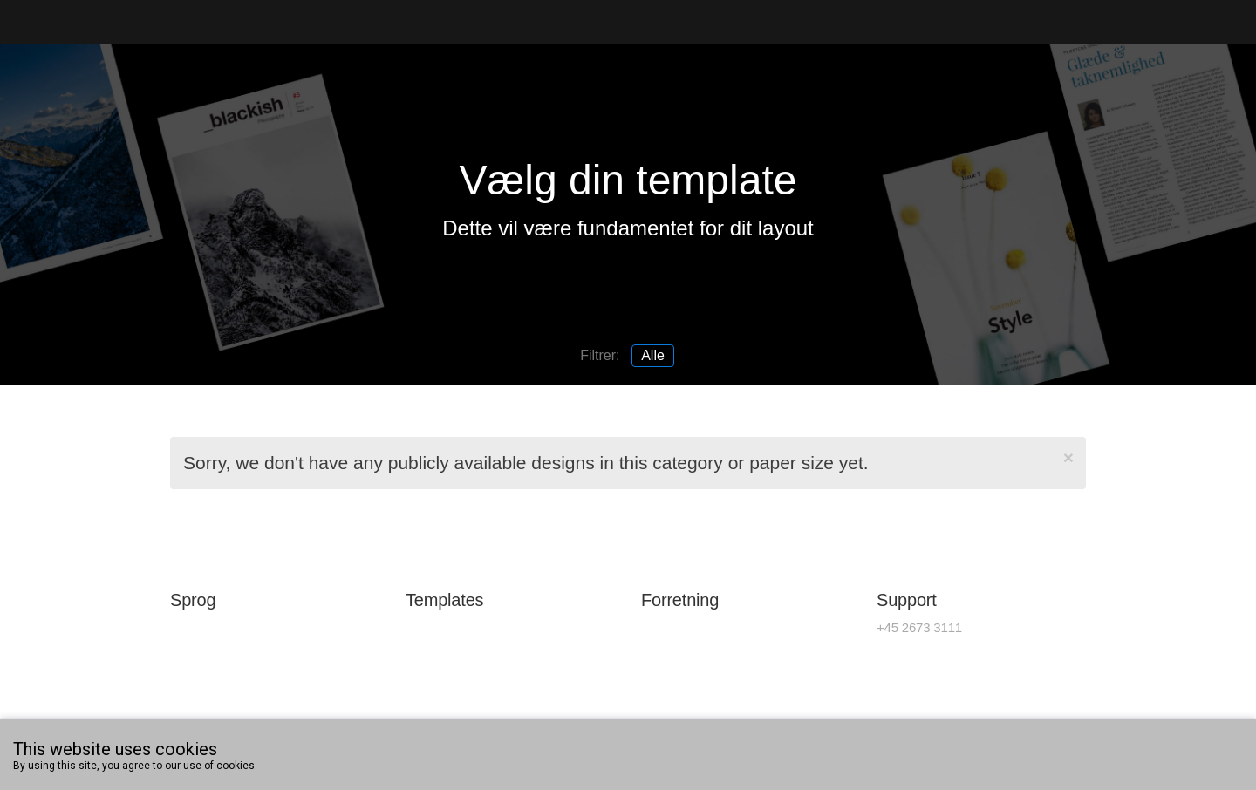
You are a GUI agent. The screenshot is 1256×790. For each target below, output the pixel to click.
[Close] (1068, 457)
